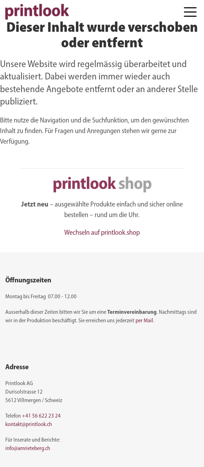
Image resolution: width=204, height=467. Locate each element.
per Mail (144, 321)
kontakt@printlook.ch (28, 424)
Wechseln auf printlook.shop (102, 233)
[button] (190, 11)
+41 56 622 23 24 (41, 416)
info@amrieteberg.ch (27, 448)
